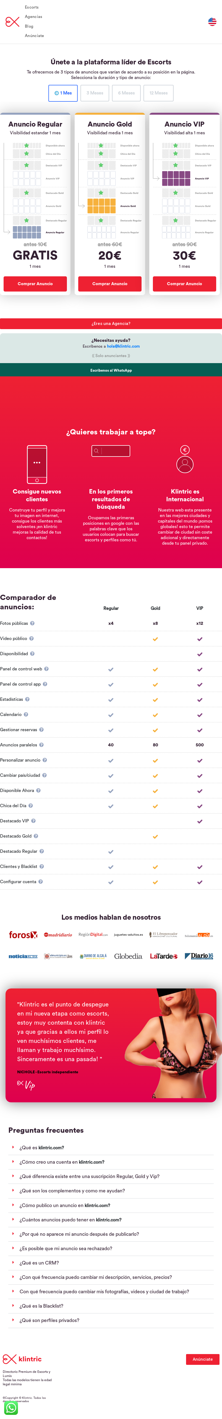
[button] (111, 1148)
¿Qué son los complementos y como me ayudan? (72, 1191)
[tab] (63, 93)
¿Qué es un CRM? (39, 1263)
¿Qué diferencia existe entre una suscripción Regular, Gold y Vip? (90, 1176)
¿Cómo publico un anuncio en (52, 1205)
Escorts (32, 7)
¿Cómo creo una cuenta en (49, 1162)
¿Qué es (29, 1147)
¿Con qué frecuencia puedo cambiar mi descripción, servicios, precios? (96, 1277)
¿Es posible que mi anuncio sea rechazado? (66, 1248)
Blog (29, 26)
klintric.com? (51, 1148)
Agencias (33, 17)
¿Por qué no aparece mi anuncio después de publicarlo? (79, 1234)
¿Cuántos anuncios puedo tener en (58, 1220)
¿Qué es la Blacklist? (41, 1306)
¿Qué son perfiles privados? (49, 1320)
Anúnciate (34, 36)
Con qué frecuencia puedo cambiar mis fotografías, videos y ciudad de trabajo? (104, 1291)
